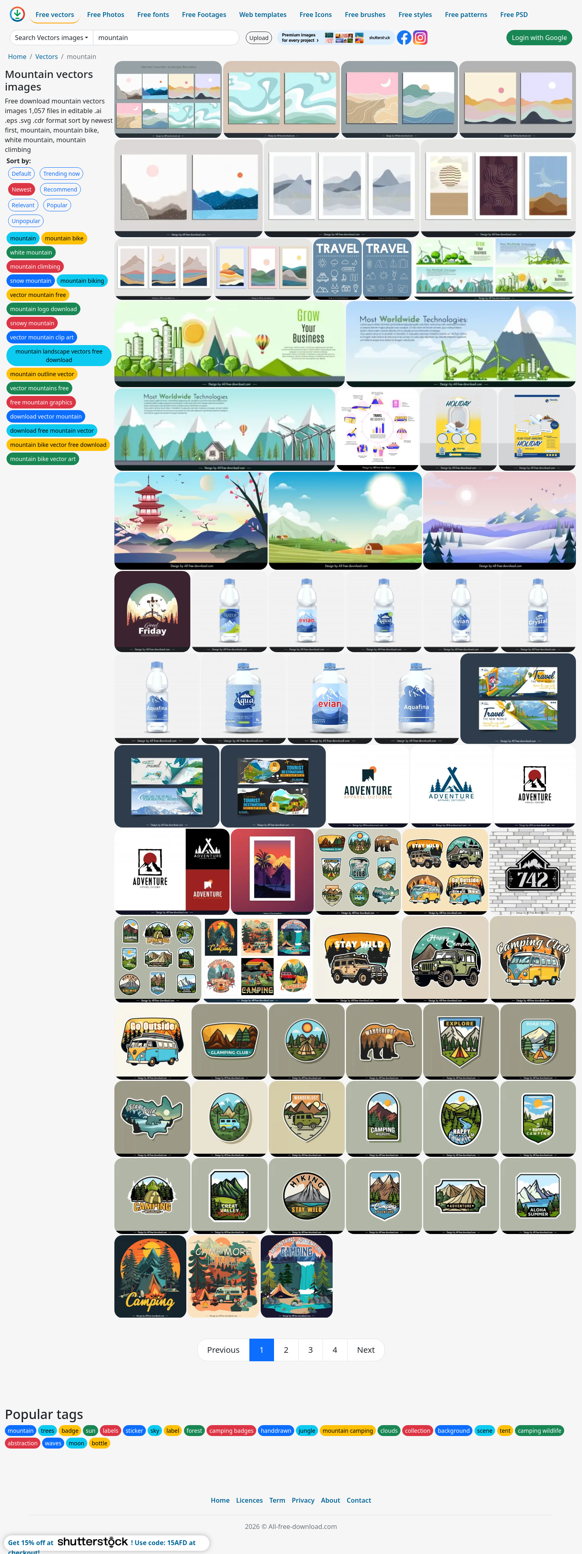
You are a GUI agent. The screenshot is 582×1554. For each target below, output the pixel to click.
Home (17, 56)
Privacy (303, 1500)
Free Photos (105, 14)
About (330, 1500)
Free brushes (365, 14)
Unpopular (26, 221)
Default (21, 173)
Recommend (60, 189)
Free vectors (55, 14)
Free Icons (315, 14)
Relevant (23, 205)
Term (277, 1500)
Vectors (46, 56)
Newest (22, 189)
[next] (366, 1350)
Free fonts (153, 14)
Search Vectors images (49, 37)
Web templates (263, 14)
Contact (359, 1500)
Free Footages (204, 14)
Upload (258, 38)
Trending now (61, 173)
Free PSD (514, 14)
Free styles (415, 14)
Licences (249, 1500)
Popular (57, 205)
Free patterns (466, 14)
